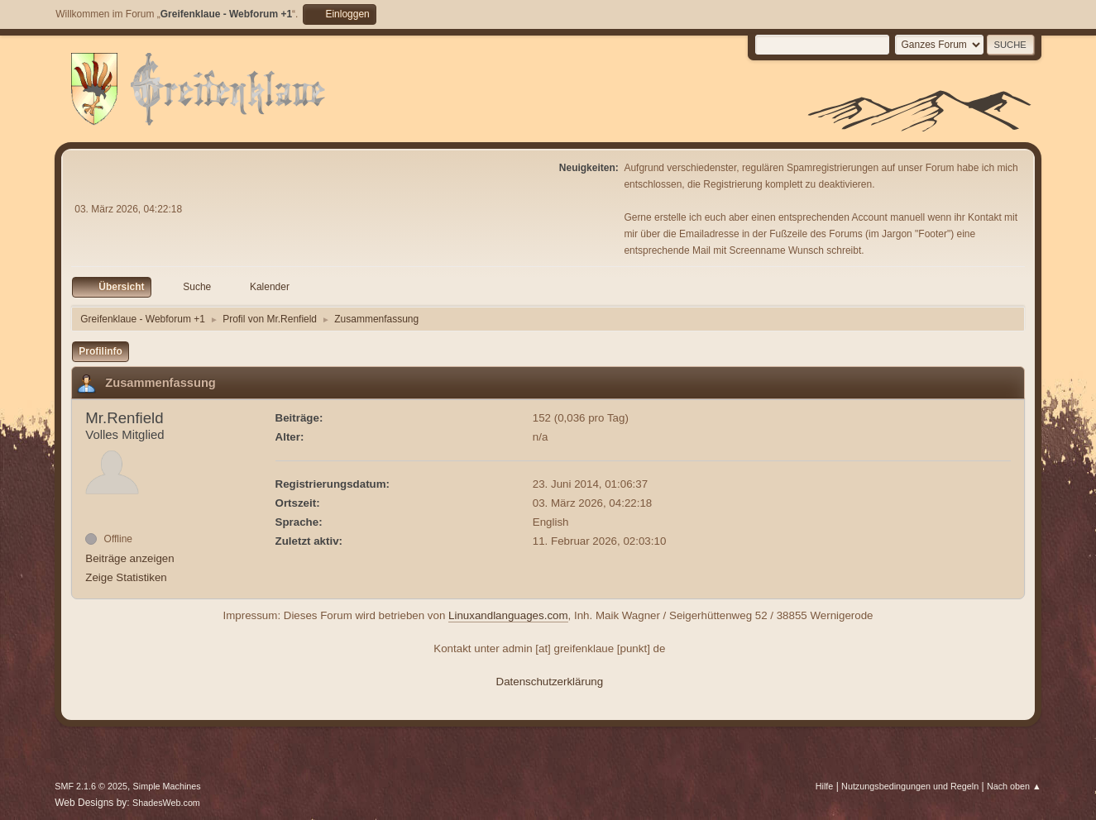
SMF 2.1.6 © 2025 (91, 786)
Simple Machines (167, 786)
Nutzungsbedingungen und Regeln (910, 786)
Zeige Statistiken (126, 577)
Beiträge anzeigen (129, 558)
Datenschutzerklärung (550, 681)
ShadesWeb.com (166, 803)
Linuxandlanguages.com (508, 615)
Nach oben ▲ (1014, 786)
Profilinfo (100, 351)
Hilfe (825, 786)
